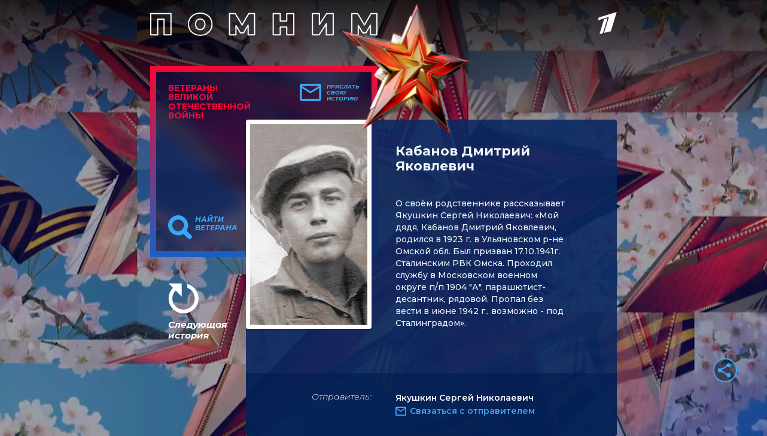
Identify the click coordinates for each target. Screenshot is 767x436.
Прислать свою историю (343, 93)
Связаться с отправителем (472, 410)
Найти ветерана (216, 223)
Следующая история (197, 330)
